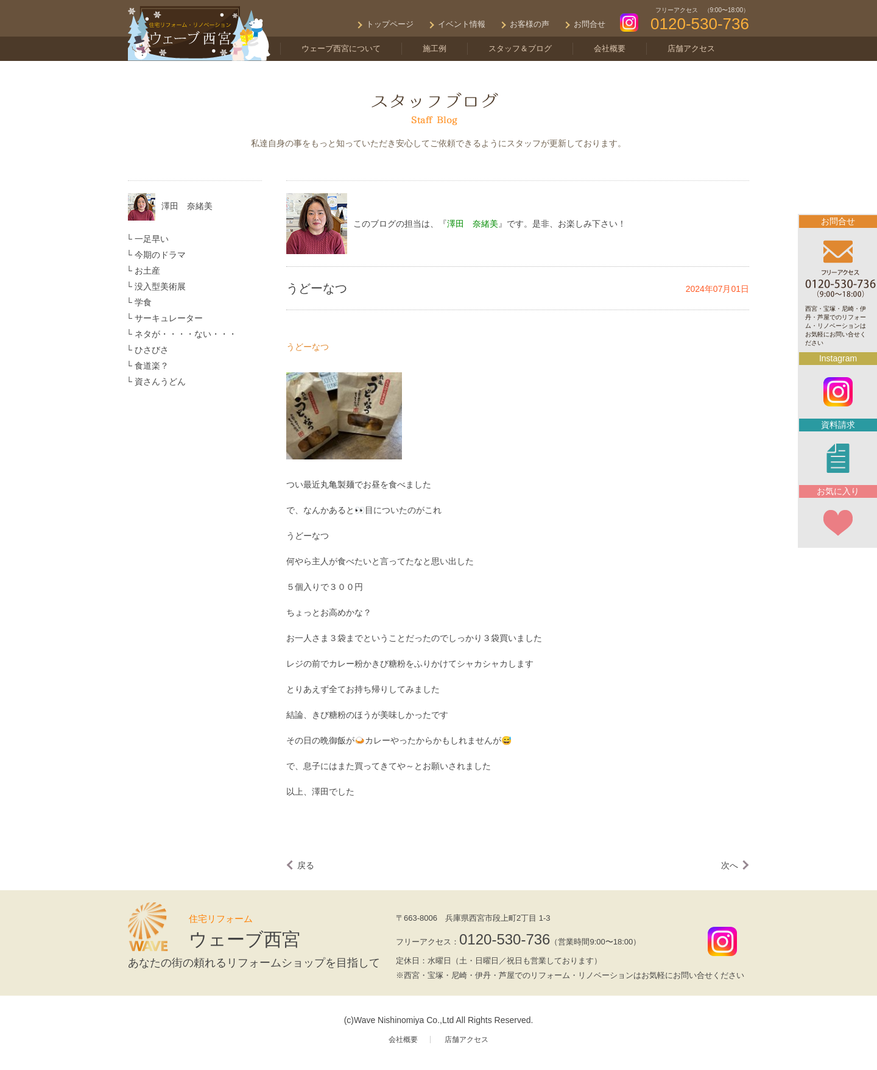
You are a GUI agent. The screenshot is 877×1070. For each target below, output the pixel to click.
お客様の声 (529, 24)
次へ (729, 865)
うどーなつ (307, 347)
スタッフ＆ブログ (520, 48)
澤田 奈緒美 (187, 206)
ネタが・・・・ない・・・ (186, 334)
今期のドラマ (160, 255)
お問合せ (589, 24)
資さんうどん (160, 381)
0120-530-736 (504, 939)
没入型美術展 (160, 286)
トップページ (390, 24)
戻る (305, 865)
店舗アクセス (691, 48)
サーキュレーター (169, 318)
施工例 (434, 48)
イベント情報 (461, 24)
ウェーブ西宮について (341, 48)
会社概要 (609, 48)
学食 (143, 302)
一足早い (152, 239)
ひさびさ (152, 350)
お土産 (147, 270)
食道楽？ (152, 365)
